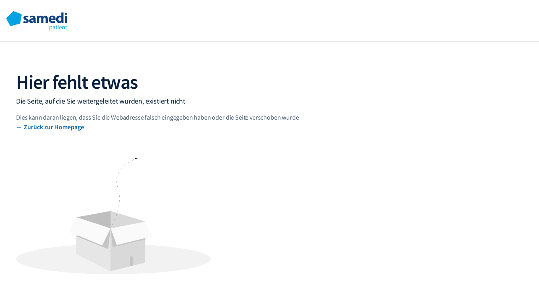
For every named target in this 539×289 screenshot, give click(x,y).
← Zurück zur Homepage (50, 127)
